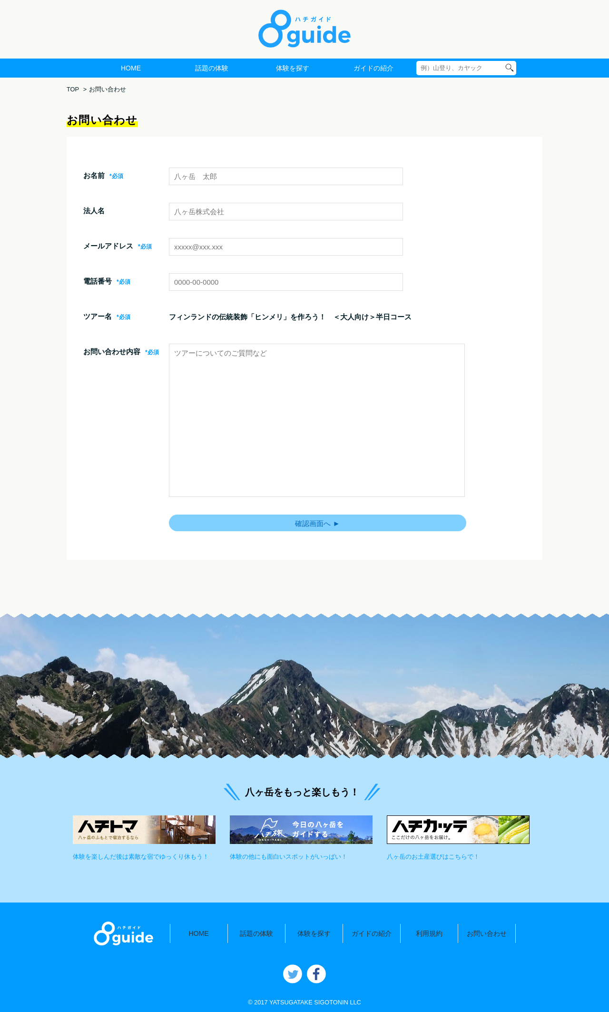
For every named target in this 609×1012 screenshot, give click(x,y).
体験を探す (292, 68)
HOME (131, 68)
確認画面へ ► (317, 523)
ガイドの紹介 (373, 68)
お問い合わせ (487, 933)
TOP (73, 89)
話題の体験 (211, 68)
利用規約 (429, 933)
